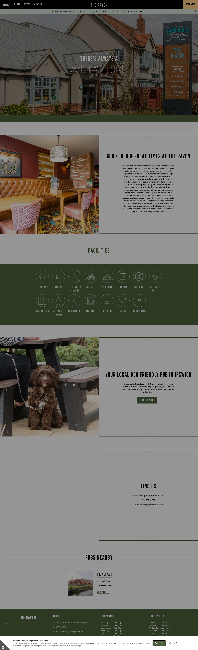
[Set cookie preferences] (5, 645)
